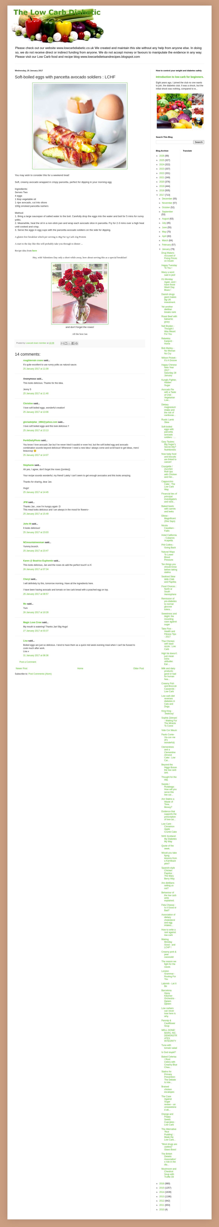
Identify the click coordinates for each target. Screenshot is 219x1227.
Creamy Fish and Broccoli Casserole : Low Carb (168, 687)
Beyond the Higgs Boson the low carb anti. (169, 768)
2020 (162, 181)
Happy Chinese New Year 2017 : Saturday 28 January (169, 370)
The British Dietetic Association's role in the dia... (168, 1159)
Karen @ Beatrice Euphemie (38, 560)
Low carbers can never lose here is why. (168, 1012)
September (167, 211)
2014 (162, 1192)
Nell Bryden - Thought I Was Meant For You (168, 330)
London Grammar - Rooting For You (168, 975)
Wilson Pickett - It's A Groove (169, 359)
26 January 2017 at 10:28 (35, 612)
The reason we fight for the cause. (168, 964)
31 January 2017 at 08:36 (35, 655)
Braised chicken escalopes (167, 1089)
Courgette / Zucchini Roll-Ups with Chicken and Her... (169, 472)
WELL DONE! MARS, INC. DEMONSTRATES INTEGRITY (169, 1035)
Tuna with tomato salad (169, 1046)
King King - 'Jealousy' (167, 712)
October (166, 207)
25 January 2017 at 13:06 (35, 412)
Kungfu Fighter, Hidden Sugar (168, 383)
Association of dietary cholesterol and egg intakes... (168, 920)
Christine (28, 403)
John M (27, 524)
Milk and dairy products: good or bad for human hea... (168, 674)
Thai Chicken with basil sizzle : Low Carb (168, 645)
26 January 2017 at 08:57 (35, 594)
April (164, 236)
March (165, 240)
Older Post (138, 668)
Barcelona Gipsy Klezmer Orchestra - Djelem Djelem (168, 997)
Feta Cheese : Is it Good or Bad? (168, 908)
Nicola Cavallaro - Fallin (168, 528)
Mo (24, 604)
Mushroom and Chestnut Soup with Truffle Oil (168, 1173)
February (166, 244)
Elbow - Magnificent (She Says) (168, 519)
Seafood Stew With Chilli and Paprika (168, 579)
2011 (162, 1205)
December (167, 198)
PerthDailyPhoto (31, 440)
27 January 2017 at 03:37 (35, 630)
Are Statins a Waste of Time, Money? (167, 803)
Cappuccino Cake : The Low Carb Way (168, 485)
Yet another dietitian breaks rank (168, 309)
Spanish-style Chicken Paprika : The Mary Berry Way (168, 873)
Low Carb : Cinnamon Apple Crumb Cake (169, 828)
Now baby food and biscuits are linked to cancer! (168, 458)
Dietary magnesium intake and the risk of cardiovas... (168, 410)
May (164, 231)
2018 (162, 190)
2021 (162, 177)
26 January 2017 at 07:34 (35, 569)
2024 (162, 164)
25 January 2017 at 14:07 (35, 455)
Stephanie (28, 465)
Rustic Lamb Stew (167, 421)
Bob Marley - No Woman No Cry (168, 351)
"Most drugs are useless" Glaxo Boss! (169, 1147)
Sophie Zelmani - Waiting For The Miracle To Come (169, 722)
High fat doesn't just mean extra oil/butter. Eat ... (169, 658)
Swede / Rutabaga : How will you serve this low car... (169, 789)
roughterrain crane (33, 360)
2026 (162, 155)
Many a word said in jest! (168, 273)
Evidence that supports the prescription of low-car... (168, 815)
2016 (162, 1183)
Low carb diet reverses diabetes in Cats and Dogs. (168, 701)
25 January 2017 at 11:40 (35, 393)
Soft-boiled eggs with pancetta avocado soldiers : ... (168, 432)
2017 (162, 195)
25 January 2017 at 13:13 (35, 430)
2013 (162, 1196)
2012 (162, 1201)
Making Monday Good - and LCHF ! (168, 943)
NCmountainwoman (33, 542)
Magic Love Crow (32, 622)
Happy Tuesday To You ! (169, 266)
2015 (162, 1188)
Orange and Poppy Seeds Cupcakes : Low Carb (168, 1119)
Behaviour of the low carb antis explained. (168, 896)
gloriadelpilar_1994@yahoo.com (40, 422)
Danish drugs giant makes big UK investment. (168, 298)
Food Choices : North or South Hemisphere (168, 590)
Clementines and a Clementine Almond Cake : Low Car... (168, 754)
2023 (162, 168)
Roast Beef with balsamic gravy (169, 319)
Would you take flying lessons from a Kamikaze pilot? (169, 858)
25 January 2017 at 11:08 (35, 368)
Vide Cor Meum (169, 730)
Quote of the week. (167, 847)
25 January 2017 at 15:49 (35, 513)
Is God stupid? (168, 1052)
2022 (162, 173)
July (164, 223)
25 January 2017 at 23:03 (35, 532)
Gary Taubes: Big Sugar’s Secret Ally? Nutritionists (168, 445)
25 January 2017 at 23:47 (35, 550)
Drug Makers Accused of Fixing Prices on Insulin (169, 257)
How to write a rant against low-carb (168, 932)
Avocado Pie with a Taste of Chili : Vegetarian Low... (168, 395)
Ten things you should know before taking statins (169, 568)
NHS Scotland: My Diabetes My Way (169, 839)
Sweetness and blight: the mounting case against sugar (169, 619)
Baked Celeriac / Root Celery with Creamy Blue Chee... (169, 1062)
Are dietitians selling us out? (167, 886)
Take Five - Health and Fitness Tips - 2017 (168, 632)
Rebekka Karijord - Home (167, 341)
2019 (162, 186)
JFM (25, 502)
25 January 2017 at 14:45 (35, 492)
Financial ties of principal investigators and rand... (169, 497)
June (164, 227)
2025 (162, 160)
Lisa (25, 640)
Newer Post (21, 668)
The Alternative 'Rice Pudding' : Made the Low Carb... (168, 1134)
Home (80, 668)
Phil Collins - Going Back (168, 546)
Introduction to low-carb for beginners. (180, 76)
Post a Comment (27, 662)
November (167, 203)
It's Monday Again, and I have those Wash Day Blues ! (168, 284)
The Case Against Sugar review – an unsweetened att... (168, 1103)
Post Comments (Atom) (40, 674)
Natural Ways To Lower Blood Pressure (168, 556)
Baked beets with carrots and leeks (168, 509)
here (34, 250)
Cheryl (26, 579)
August (166, 218)
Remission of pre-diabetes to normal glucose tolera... (169, 604)
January (166, 249)
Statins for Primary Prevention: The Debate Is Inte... (168, 1077)
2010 (162, 1209)
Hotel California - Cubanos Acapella (169, 538)
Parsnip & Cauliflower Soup (168, 1023)
